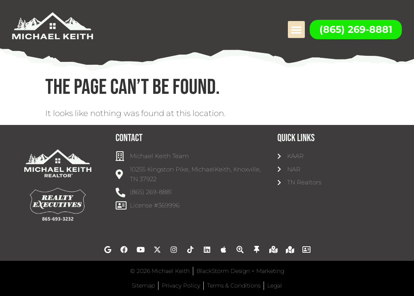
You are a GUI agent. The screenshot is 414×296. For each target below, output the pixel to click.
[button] (296, 29)
